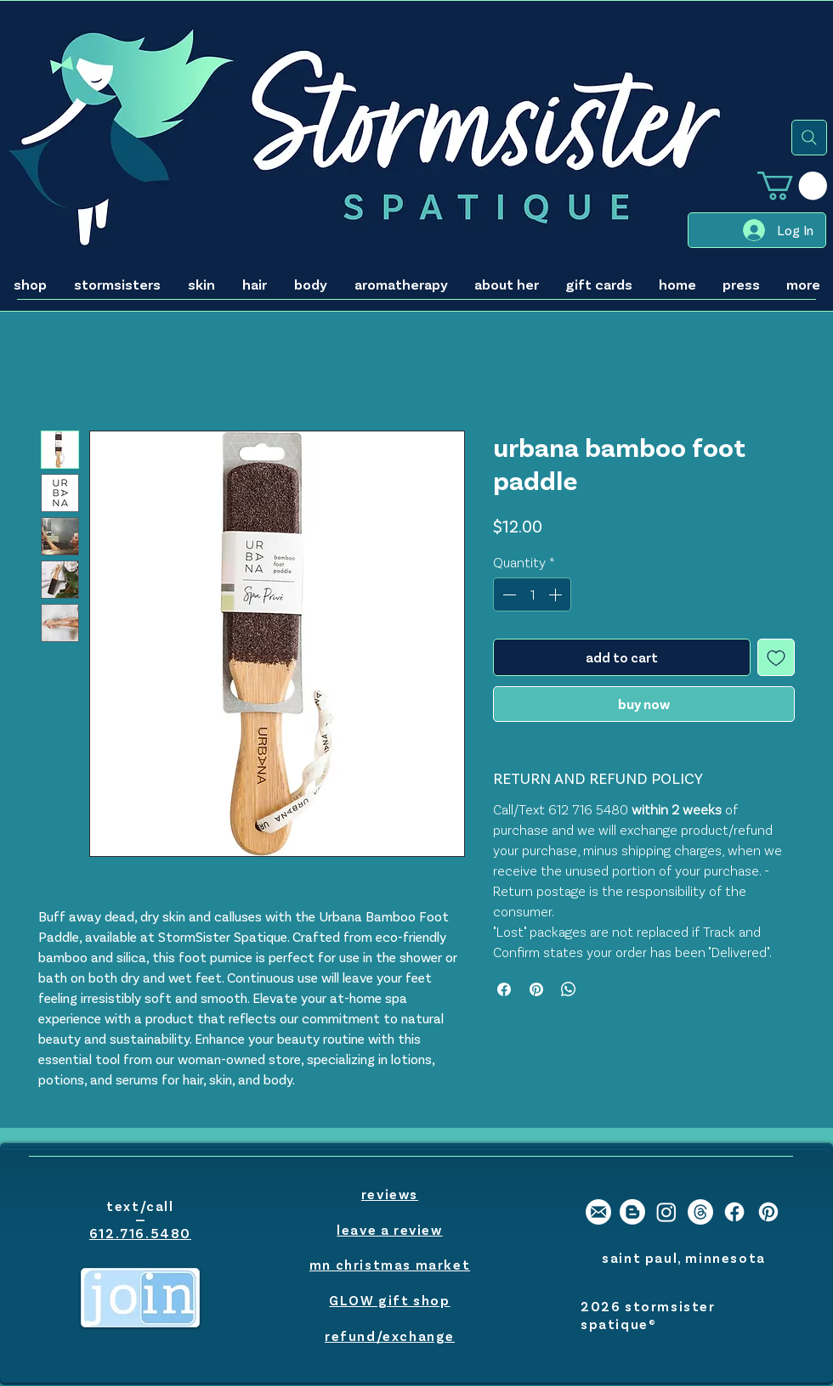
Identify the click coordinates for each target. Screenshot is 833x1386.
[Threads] (700, 1212)
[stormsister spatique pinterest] (768, 1212)
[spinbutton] (532, 594)
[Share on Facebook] (504, 989)
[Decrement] (507, 594)
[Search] (809, 137)
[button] (792, 186)
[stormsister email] (598, 1212)
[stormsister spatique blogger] (632, 1212)
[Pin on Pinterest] (536, 989)
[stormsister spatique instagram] (666, 1212)
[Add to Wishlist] (776, 657)
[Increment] (557, 594)
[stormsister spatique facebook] (734, 1212)
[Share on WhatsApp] (568, 989)
